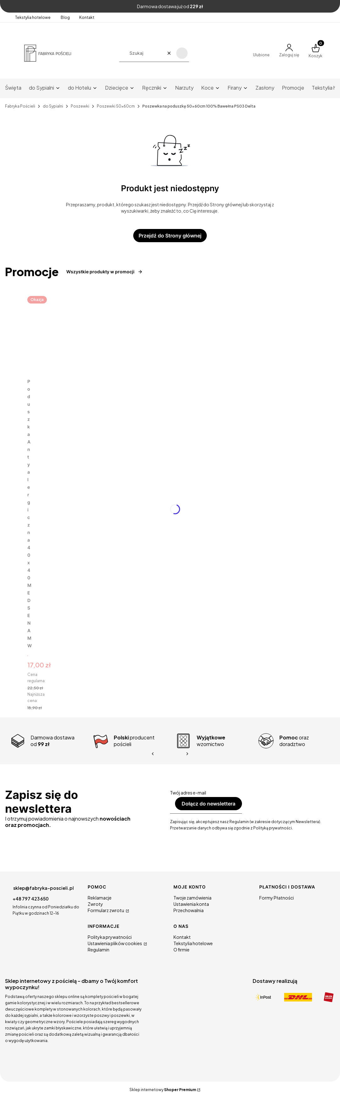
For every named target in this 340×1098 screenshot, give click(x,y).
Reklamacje (100, 897)
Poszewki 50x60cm (116, 106)
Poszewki (80, 106)
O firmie (181, 949)
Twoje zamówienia (192, 897)
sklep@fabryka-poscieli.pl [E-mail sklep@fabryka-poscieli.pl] (43, 888)
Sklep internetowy (162, 1089)
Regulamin (98, 949)
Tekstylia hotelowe (33, 17)
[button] (182, 53)
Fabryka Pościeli (20, 106)
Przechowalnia (188, 910)
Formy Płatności (276, 897)
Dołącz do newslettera (208, 803)
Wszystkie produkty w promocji (104, 271)
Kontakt (86, 17)
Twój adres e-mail (188, 792)
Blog (65, 17)
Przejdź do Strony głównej (170, 235)
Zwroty (95, 904)
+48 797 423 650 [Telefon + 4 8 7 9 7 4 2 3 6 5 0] (31, 898)
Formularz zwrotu (106, 910)
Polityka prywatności (110, 937)
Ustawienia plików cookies (115, 943)
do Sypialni (53, 106)
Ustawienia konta (191, 904)
